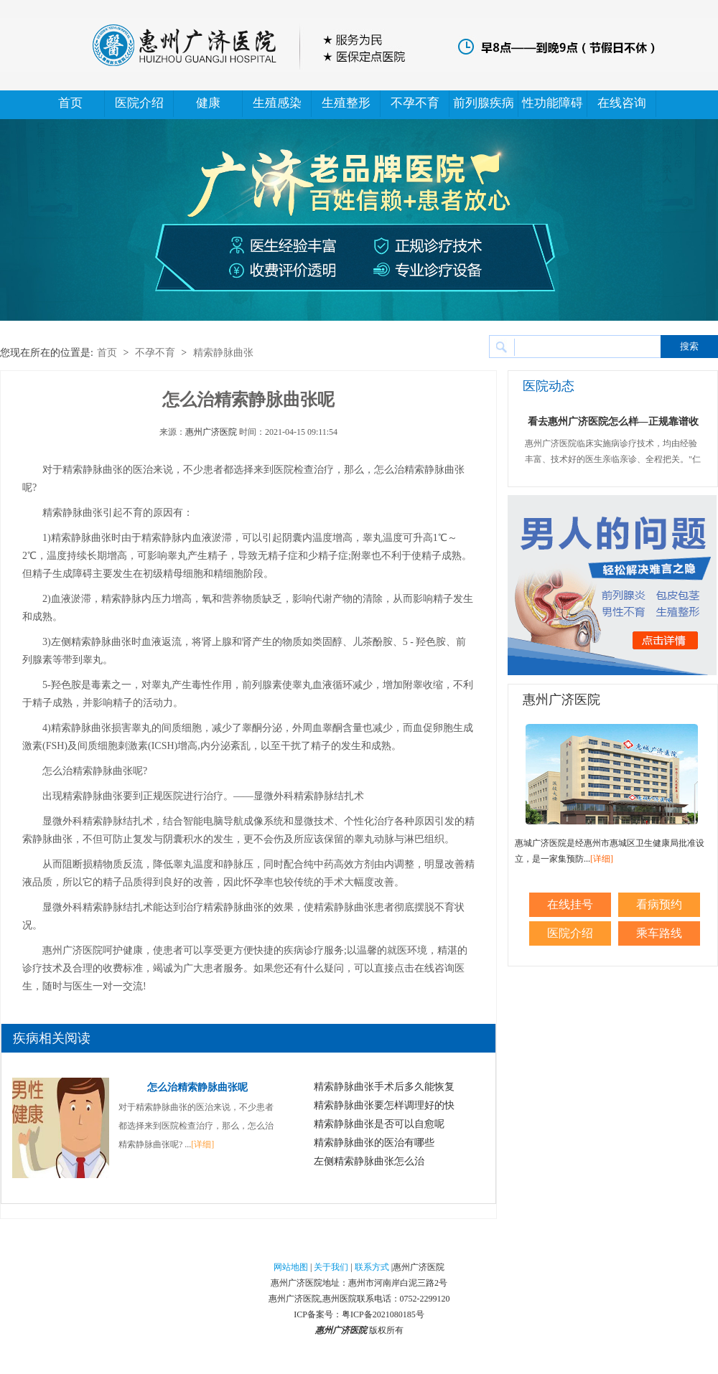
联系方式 (372, 1267)
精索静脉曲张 (223, 352)
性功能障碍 (552, 103)
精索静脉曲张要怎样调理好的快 (384, 1105)
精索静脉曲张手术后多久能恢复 (384, 1086)
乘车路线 (659, 933)
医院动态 (548, 386)
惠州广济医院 (211, 432)
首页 (70, 103)
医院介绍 (139, 103)
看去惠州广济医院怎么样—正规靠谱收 (613, 421)
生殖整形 (346, 103)
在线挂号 (570, 904)
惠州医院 (339, 1299)
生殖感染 (277, 103)
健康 (208, 103)
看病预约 (659, 904)
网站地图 (291, 1267)
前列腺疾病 (483, 103)
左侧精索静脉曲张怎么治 (369, 1161)
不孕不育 (415, 103)
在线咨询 (621, 103)
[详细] (202, 1144)
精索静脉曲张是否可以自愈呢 (379, 1124)
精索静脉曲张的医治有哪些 (374, 1142)
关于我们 (331, 1267)
